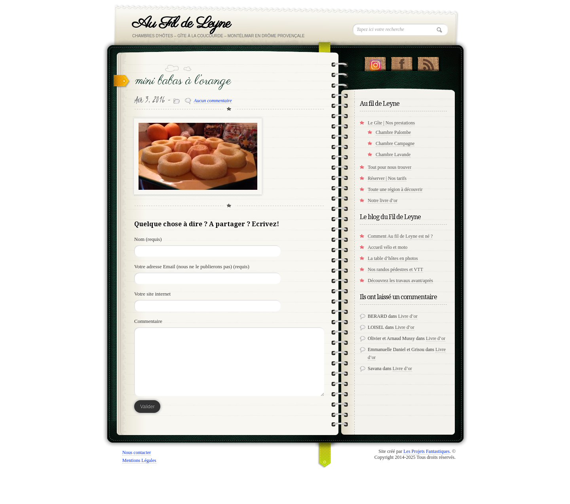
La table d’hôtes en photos (393, 258)
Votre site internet (152, 294)
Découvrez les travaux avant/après (400, 280)
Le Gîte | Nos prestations (391, 123)
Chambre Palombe (393, 132)
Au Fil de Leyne (181, 23)
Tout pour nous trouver (389, 167)
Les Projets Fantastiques (426, 451)
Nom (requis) (148, 239)
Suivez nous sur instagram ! (375, 62)
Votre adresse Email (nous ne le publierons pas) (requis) (191, 266)
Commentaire (148, 321)
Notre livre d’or (382, 200)
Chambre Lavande (393, 154)
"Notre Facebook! (401, 62)
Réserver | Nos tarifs (387, 178)
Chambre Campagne (395, 143)
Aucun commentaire (213, 100)
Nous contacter (136, 452)
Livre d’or (408, 316)
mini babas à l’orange (183, 81)
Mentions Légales (139, 460)
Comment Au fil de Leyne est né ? (400, 236)
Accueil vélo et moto (387, 247)
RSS (428, 62)
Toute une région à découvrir (395, 189)
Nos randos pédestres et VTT (395, 269)
